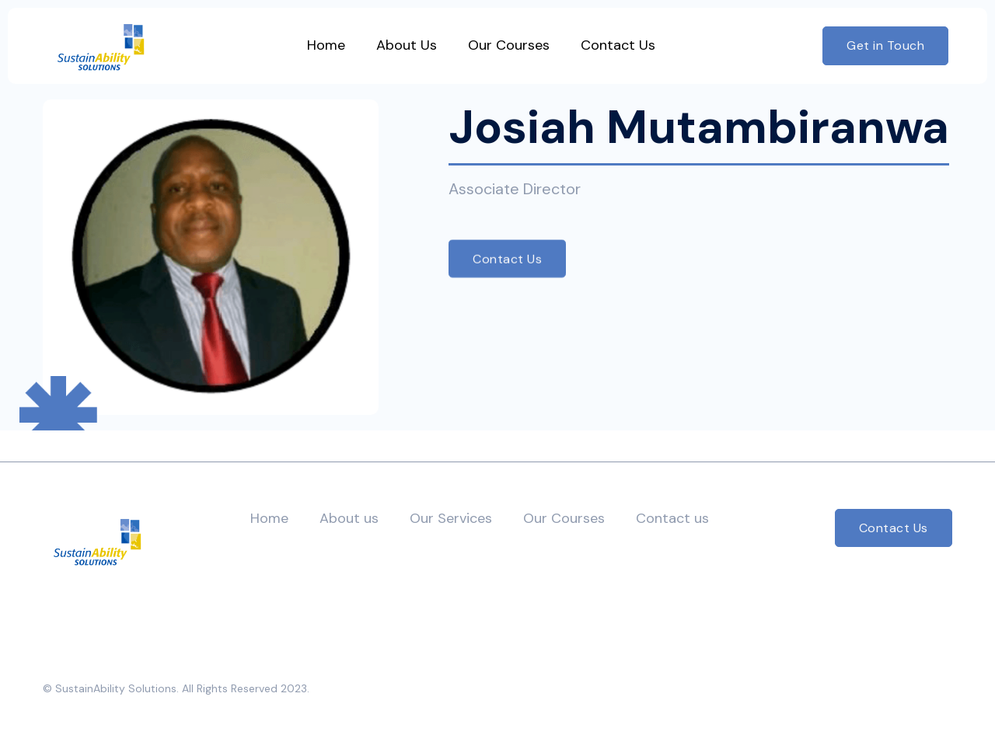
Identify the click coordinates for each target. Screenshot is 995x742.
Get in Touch (885, 45)
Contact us (672, 518)
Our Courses (564, 518)
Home (269, 518)
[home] (101, 46)
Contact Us (507, 258)
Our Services (451, 518)
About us (349, 518)
